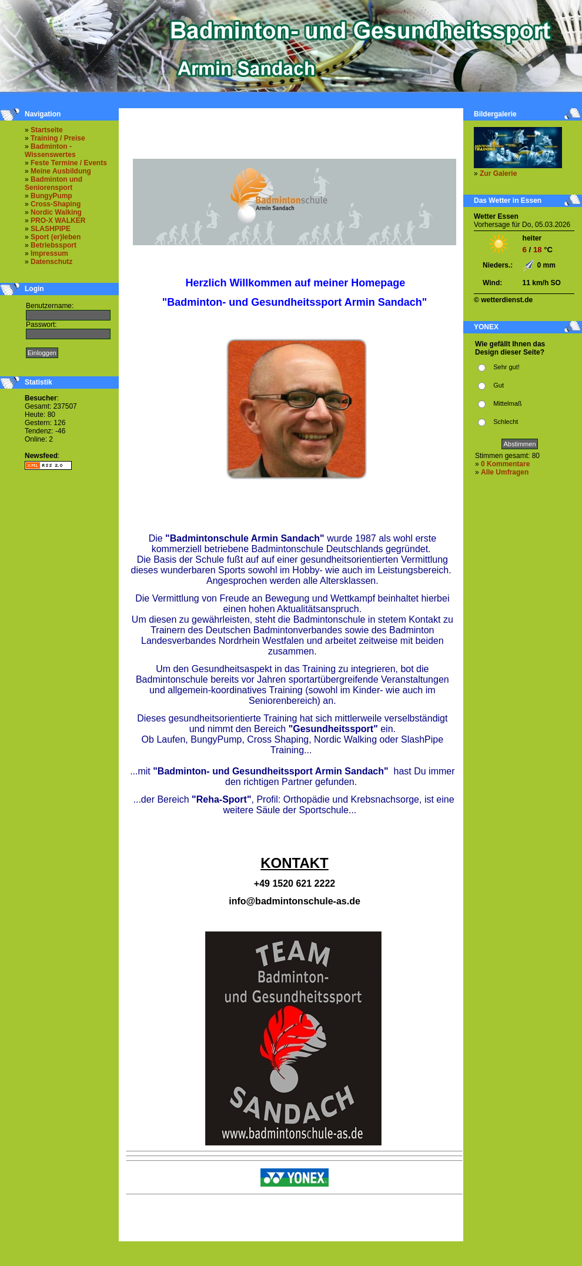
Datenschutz (51, 262)
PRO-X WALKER (58, 220)
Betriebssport (53, 245)
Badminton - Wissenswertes (50, 150)
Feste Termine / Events (69, 163)
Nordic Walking (56, 212)
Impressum (49, 253)
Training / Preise (58, 138)
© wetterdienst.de (503, 300)
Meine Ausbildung (61, 171)
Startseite (47, 130)
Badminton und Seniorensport (53, 183)
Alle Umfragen (505, 472)
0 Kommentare (505, 464)
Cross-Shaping (56, 204)
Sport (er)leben (56, 237)
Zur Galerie (498, 173)
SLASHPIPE (51, 229)
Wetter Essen (496, 216)
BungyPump (51, 196)
